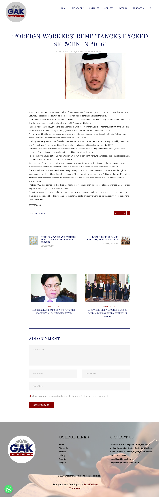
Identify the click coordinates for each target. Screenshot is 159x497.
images (62, 463)
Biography (63, 448)
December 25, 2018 (107, 307)
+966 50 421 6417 (118, 456)
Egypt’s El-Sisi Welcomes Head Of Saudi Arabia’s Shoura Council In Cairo (107, 313)
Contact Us (123, 438)
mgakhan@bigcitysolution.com (124, 463)
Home (58, 51)
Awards (62, 459)
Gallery (62, 456)
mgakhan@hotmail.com (121, 459)
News (81, 30)
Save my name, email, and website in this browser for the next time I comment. (70, 396)
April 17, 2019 (54, 307)
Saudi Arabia (39, 213)
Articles (62, 452)
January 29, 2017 (67, 30)
